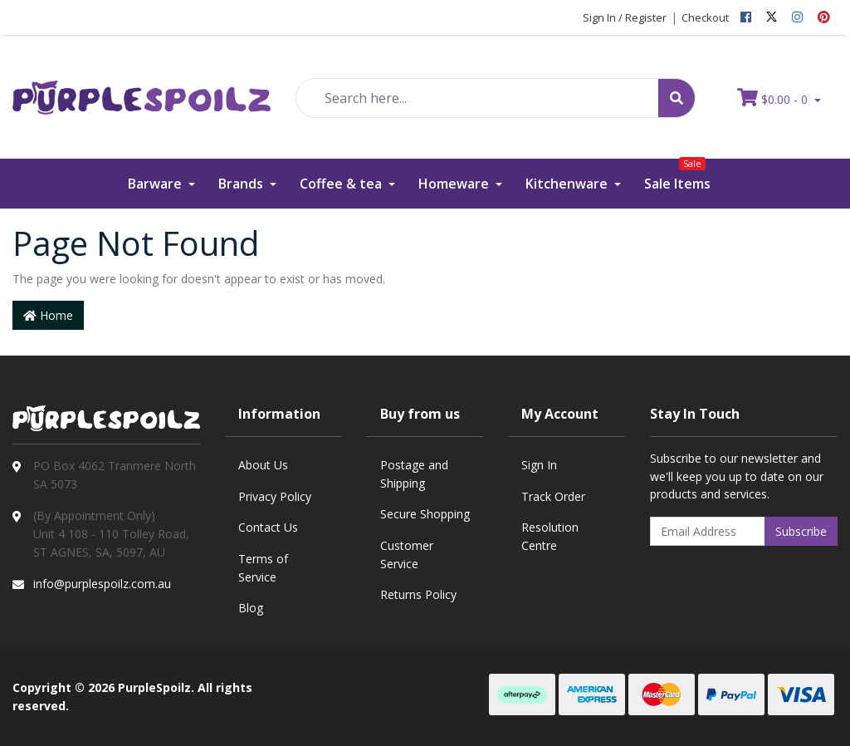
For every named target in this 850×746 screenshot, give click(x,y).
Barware (156, 183)
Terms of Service (263, 568)
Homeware (455, 183)
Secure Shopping (425, 514)
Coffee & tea (342, 183)
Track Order (553, 496)
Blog (250, 608)
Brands (242, 183)
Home (48, 315)
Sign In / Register (625, 17)
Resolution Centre (550, 536)
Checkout (705, 17)
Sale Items (677, 176)
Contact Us (268, 527)
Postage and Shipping (414, 474)
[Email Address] (707, 531)
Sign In (539, 465)
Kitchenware (568, 183)
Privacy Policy (274, 496)
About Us (263, 465)
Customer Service (406, 554)
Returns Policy (418, 594)
